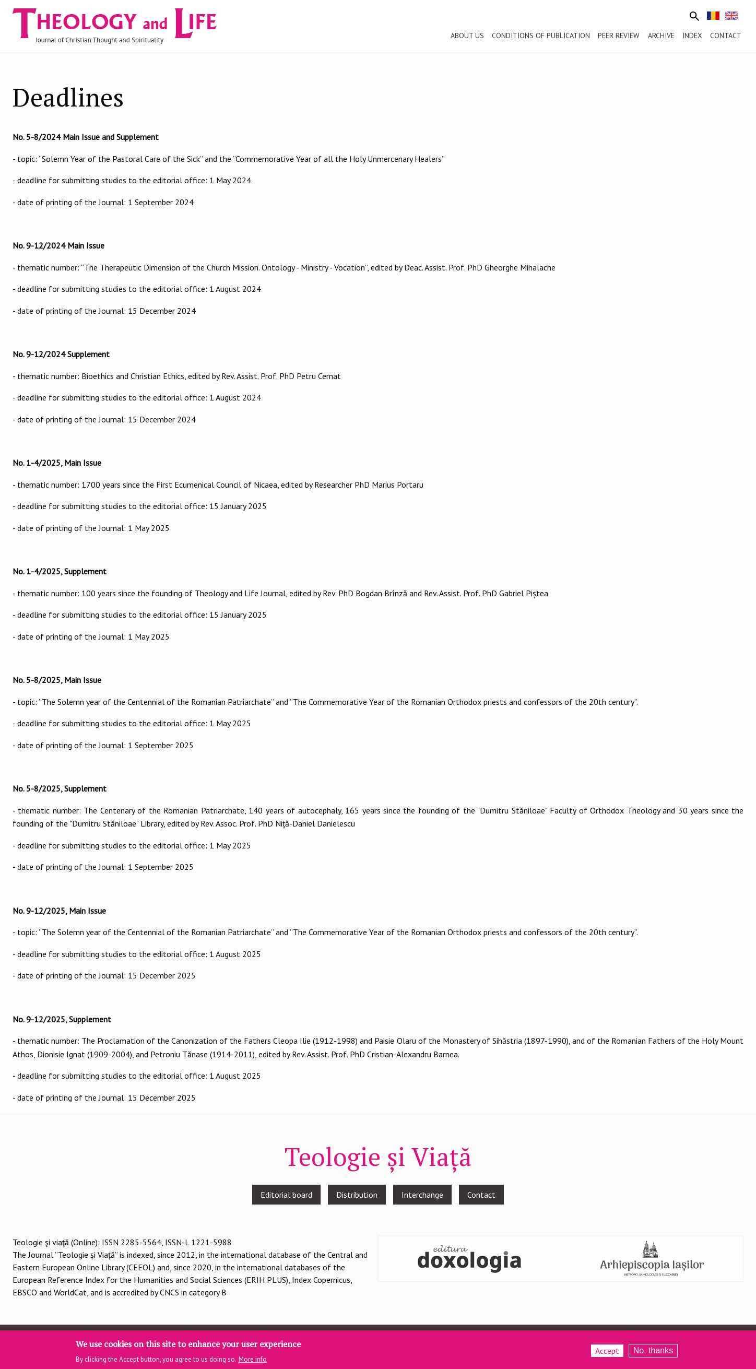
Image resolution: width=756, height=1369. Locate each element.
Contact (481, 1194)
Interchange (422, 1194)
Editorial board (286, 1194)
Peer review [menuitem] (619, 35)
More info (253, 1361)
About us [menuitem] (467, 35)
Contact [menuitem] (725, 35)
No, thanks (653, 1352)
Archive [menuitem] (661, 35)
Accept (607, 1352)
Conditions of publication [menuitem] (541, 35)
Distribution (356, 1194)
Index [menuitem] (692, 35)
